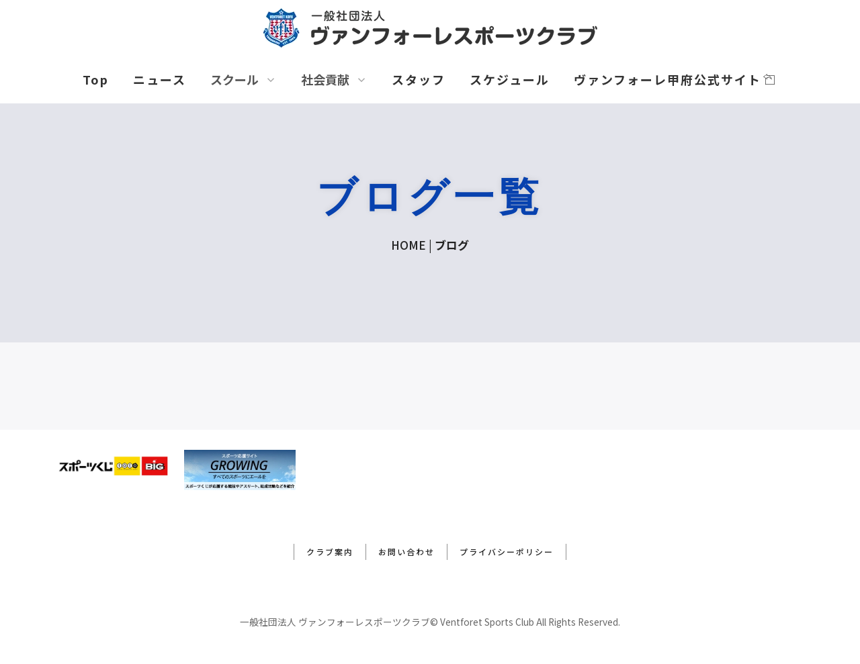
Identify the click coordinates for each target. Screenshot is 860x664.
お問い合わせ (406, 551)
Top (96, 79)
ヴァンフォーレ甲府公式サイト (675, 79)
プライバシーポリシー (507, 551)
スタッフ (418, 79)
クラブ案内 (329, 551)
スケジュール (510, 79)
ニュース (159, 79)
